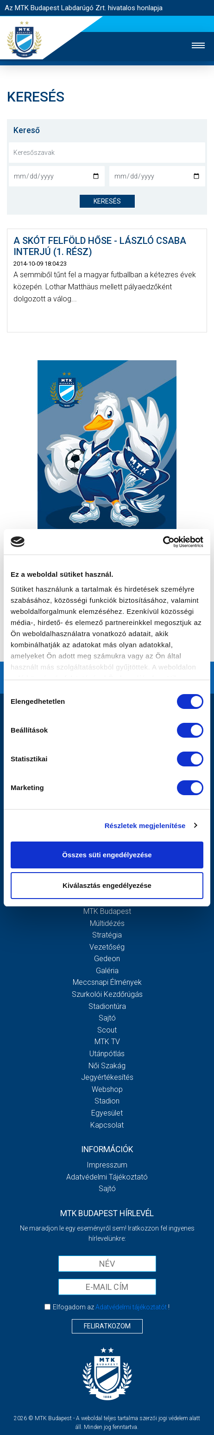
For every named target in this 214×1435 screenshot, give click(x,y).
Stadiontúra (107, 1006)
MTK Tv (107, 1041)
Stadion (107, 1101)
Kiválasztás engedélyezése (107, 885)
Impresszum (107, 1165)
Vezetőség (107, 947)
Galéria (107, 970)
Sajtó (107, 1018)
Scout (107, 1030)
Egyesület (107, 1113)
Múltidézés (107, 923)
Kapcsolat (107, 1125)
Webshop (107, 1089)
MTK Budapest (107, 911)
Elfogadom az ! (111, 1307)
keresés (107, 201)
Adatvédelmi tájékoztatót (131, 1307)
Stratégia (107, 935)
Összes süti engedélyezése (106, 855)
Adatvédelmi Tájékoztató (107, 1177)
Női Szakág (107, 1065)
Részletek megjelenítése (145, 825)
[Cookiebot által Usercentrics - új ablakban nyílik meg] (162, 542)
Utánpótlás (107, 1053)
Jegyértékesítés (107, 1077)
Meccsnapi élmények (107, 982)
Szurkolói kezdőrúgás (107, 994)
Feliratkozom (107, 1326)
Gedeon (107, 958)
